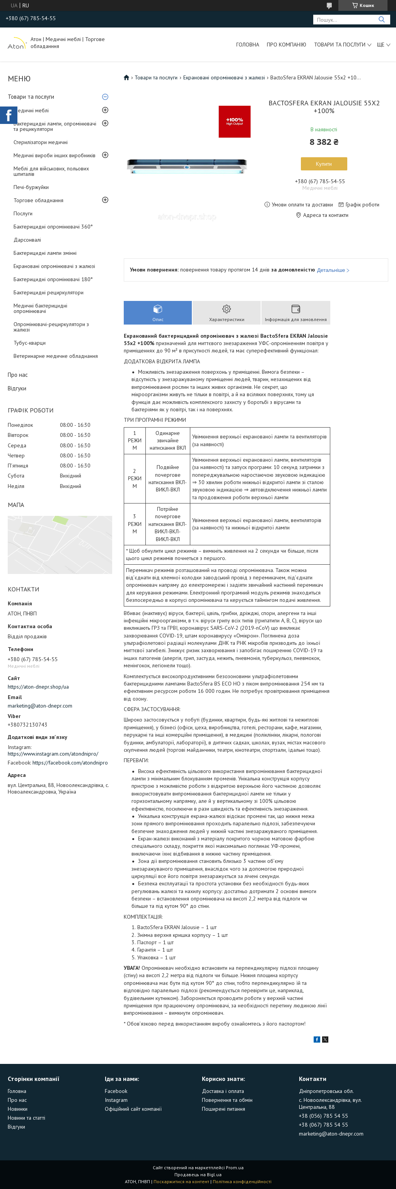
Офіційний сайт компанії (133, 1108)
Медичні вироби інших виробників (55, 155)
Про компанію (286, 44)
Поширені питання (223, 1108)
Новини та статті (26, 1117)
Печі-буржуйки (31, 187)
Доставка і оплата (223, 1091)
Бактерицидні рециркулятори (49, 292)
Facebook (116, 1091)
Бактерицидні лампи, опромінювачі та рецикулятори (55, 126)
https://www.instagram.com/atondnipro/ (53, 753)
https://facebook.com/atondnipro (70, 762)
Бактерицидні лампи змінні (45, 252)
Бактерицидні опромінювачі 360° (53, 226)
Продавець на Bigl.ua (198, 1174)
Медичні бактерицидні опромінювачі (40, 308)
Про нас (18, 374)
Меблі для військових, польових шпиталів (51, 171)
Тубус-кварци (30, 342)
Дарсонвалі (27, 239)
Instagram (116, 1099)
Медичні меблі (31, 110)
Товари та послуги (339, 44)
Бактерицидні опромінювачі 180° (53, 279)
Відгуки (17, 388)
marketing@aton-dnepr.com (40, 705)
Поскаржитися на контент (181, 1181)
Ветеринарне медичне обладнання (56, 355)
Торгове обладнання (38, 200)
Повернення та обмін (227, 1099)
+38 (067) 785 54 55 (323, 1124)
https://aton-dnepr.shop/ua (38, 686)
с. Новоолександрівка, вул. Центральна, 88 (330, 1103)
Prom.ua (235, 1167)
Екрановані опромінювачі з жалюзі (54, 266)
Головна (247, 44)
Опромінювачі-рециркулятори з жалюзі (51, 327)
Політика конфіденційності (242, 1181)
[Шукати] (381, 19)
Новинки (17, 1108)
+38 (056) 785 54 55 (323, 1115)
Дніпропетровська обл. (326, 1091)
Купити (324, 163)
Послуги (23, 213)
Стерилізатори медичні (41, 142)
